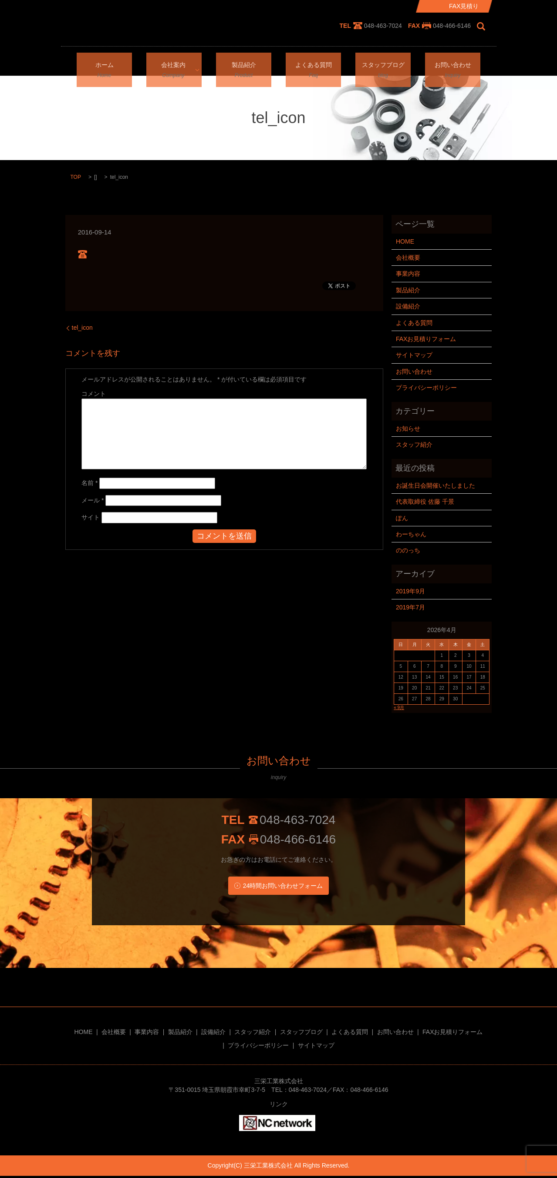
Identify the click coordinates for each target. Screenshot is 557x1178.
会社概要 (408, 257)
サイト (90, 517)
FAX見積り (464, 6)
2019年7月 (410, 607)
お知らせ (408, 428)
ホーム (104, 63)
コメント (93, 393)
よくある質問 (313, 63)
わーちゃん (411, 534)
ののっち (408, 550)
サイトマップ (414, 354)
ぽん (402, 518)
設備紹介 (408, 306)
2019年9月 (410, 591)
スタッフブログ (383, 63)
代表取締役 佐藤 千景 (425, 501)
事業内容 (408, 273)
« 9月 (399, 707)
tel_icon (82, 327)
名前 (89, 482)
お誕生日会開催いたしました (435, 485)
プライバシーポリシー (426, 387)
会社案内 (171, 63)
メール (92, 500)
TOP (76, 177)
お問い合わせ (453, 63)
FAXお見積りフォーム (426, 338)
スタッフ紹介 (414, 444)
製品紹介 (244, 63)
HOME (405, 241)
